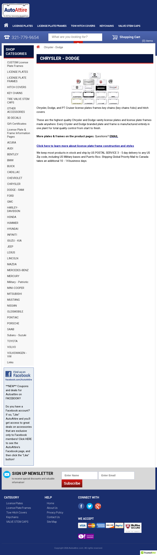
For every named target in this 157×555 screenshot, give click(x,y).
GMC (10, 201)
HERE (28, 439)
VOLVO (11, 347)
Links (10, 362)
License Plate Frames (52, 26)
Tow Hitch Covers (83, 26)
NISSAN (12, 305)
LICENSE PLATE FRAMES (16, 79)
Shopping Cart (130, 37)
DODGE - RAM (15, 190)
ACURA (11, 142)
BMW (10, 160)
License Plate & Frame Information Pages (18, 133)
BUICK (11, 166)
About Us (52, 507)
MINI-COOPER (15, 288)
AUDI (10, 148)
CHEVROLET (14, 178)
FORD (10, 195)
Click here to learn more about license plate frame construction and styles (85, 146)
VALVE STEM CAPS (129, 26)
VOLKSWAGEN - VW (17, 354)
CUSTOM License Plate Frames (17, 64)
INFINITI (12, 234)
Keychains (107, 26)
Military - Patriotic (17, 282)
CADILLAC (13, 172)
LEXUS (11, 252)
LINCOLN (12, 258)
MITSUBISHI (14, 294)
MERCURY (13, 276)
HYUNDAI (12, 228)
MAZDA (12, 264)
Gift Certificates (16, 123)
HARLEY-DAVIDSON (13, 209)
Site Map (52, 521)
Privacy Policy (55, 512)
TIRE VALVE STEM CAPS (18, 100)
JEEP (10, 246)
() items (147, 40)
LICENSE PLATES (17, 72)
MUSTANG (13, 299)
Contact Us (53, 517)
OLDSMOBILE (15, 311)
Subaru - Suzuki (16, 335)
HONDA (11, 217)
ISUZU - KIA (14, 240)
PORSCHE (13, 323)
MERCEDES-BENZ (18, 270)
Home (50, 503)
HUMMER (12, 223)
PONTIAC (13, 317)
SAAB (10, 329)
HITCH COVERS (16, 87)
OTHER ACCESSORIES (16, 110)
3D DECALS (14, 117)
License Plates (23, 26)
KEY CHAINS (15, 93)
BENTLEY (12, 154)
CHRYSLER (13, 184)
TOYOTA (12, 341)
